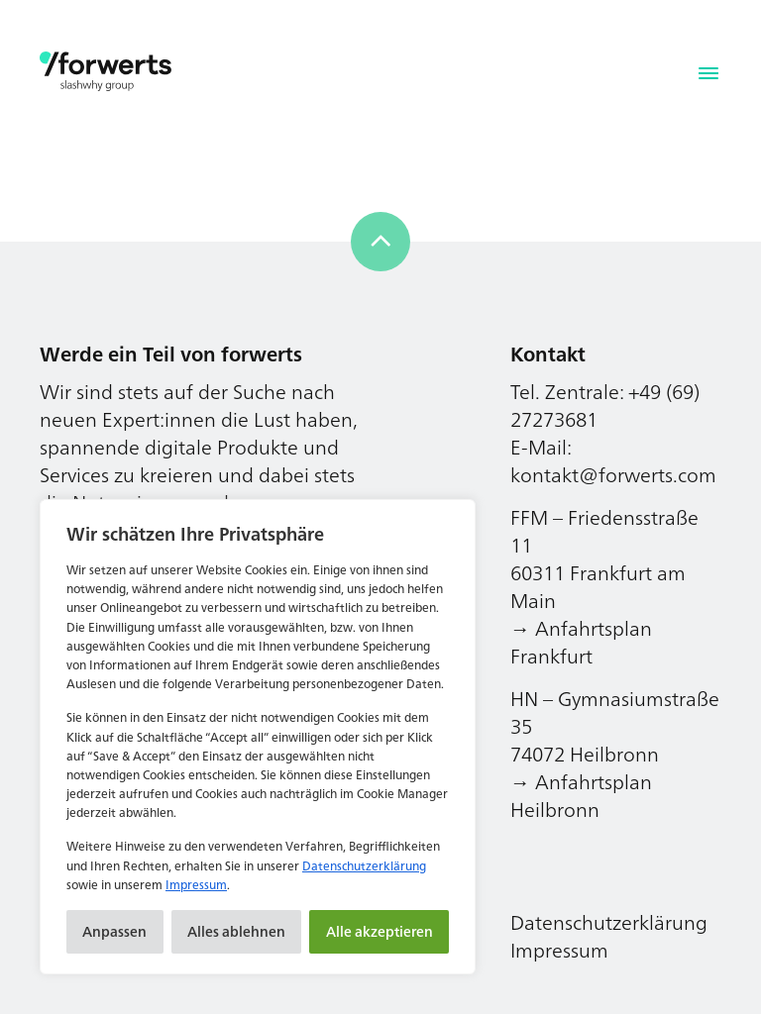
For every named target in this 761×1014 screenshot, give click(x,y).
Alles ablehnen (236, 931)
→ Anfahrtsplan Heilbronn (581, 795)
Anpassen (114, 931)
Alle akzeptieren (379, 931)
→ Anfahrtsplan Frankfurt (581, 642)
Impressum (196, 884)
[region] (258, 736)
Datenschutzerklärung (364, 866)
